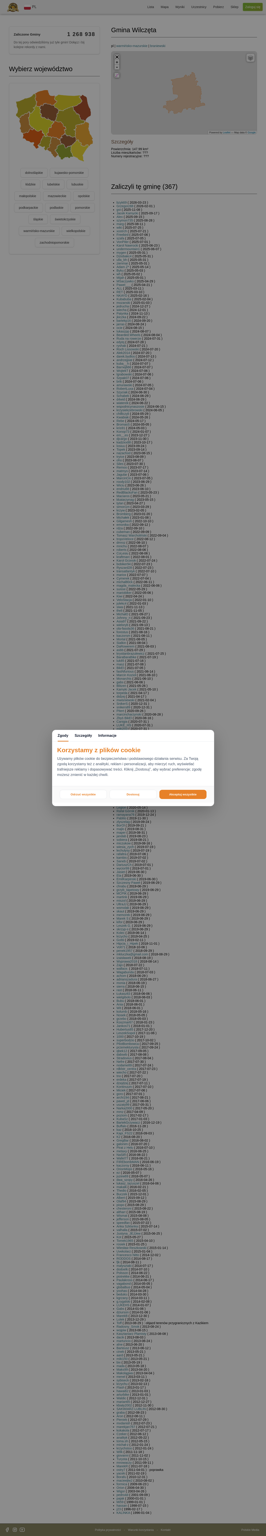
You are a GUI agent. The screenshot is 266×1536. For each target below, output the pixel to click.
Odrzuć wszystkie (83, 794)
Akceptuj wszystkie (182, 794)
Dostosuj (133, 794)
